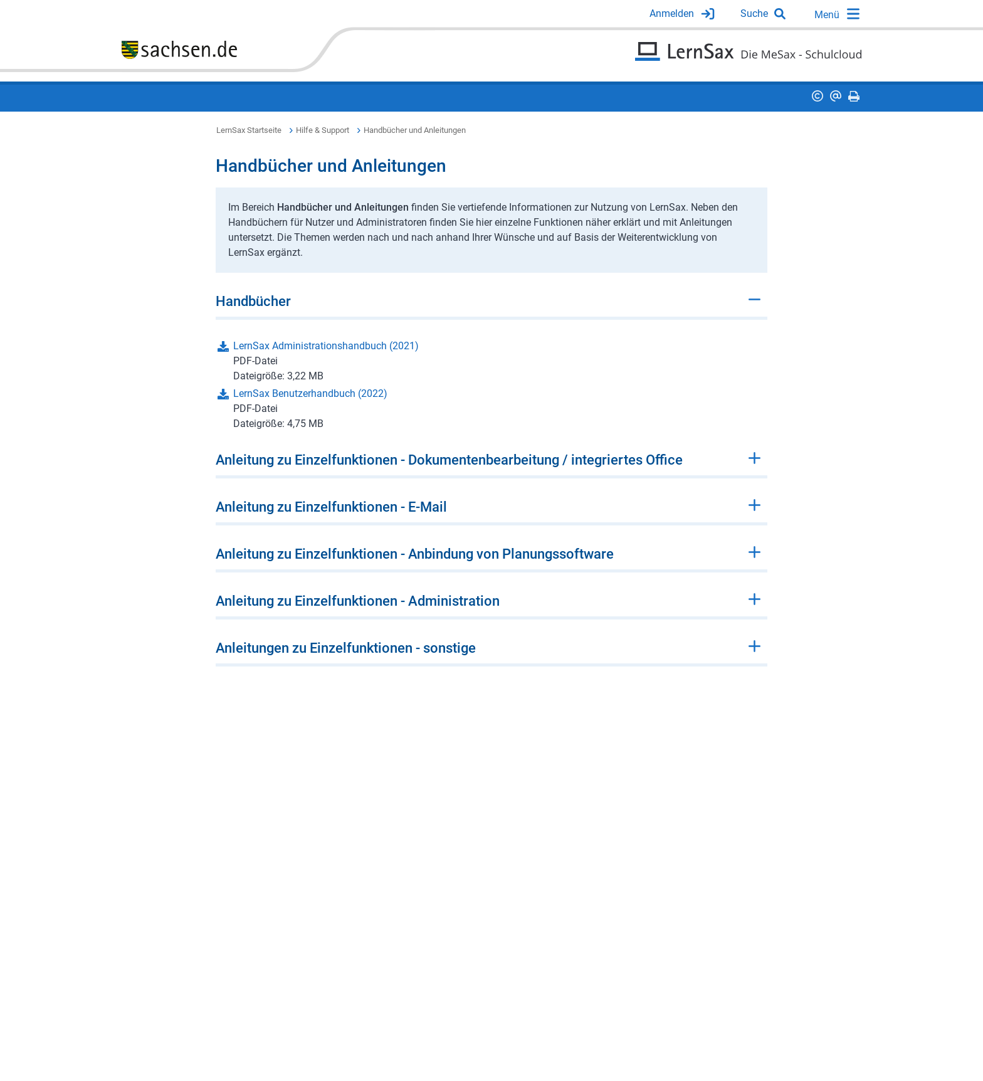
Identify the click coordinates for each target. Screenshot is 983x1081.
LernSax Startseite (248, 130)
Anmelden (671, 13)
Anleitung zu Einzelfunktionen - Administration (358, 601)
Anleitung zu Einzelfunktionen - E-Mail (331, 507)
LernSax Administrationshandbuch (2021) (326, 346)
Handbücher (253, 301)
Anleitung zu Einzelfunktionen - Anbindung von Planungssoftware (415, 554)
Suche (754, 13)
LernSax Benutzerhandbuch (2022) (310, 393)
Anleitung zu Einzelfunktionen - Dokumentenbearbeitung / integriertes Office (449, 460)
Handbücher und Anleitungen (415, 130)
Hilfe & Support (322, 130)
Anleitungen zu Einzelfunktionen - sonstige (346, 648)
